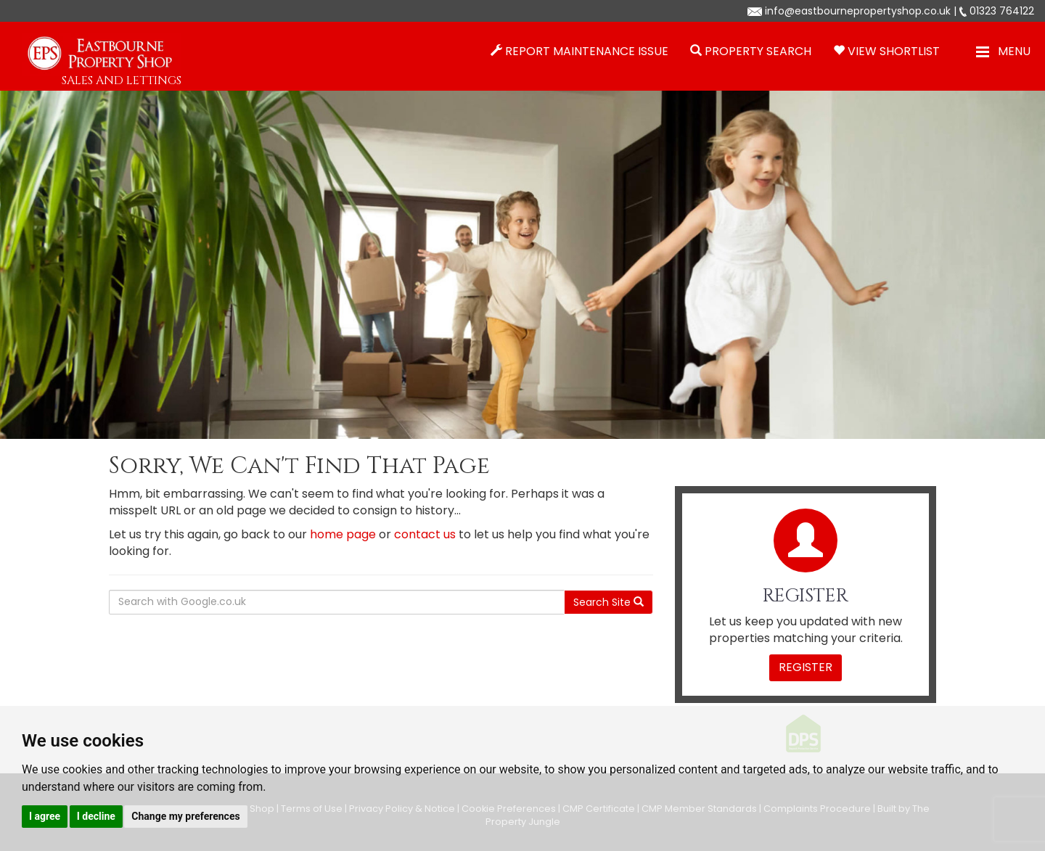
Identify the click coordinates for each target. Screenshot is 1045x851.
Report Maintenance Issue (586, 51)
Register (805, 667)
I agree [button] (44, 816)
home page (343, 534)
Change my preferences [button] (185, 816)
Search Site (608, 602)
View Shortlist (894, 51)
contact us (425, 534)
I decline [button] (96, 816)
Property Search (758, 51)
